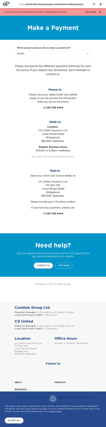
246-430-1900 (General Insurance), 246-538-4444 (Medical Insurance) (54, 4)
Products (60, 382)
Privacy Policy (55, 411)
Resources (21, 389)
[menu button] (100, 4)
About (18, 382)
